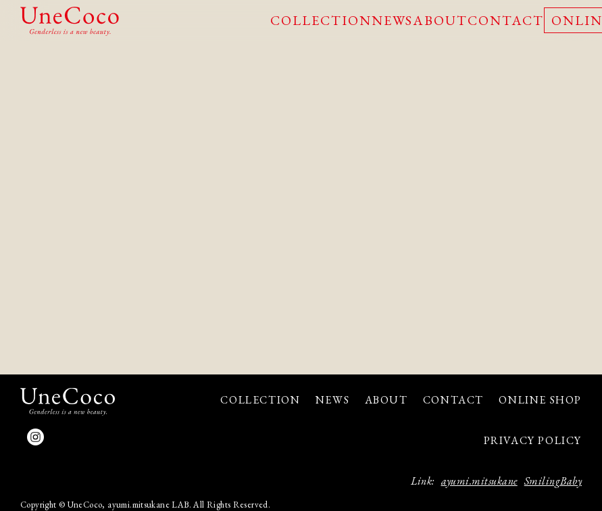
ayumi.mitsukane (479, 481)
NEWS (392, 20)
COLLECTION (321, 20)
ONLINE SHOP (540, 400)
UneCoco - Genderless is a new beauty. (69, 21)
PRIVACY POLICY (533, 440)
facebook (59, 437)
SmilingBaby (553, 481)
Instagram (35, 437)
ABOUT (440, 20)
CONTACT (506, 20)
